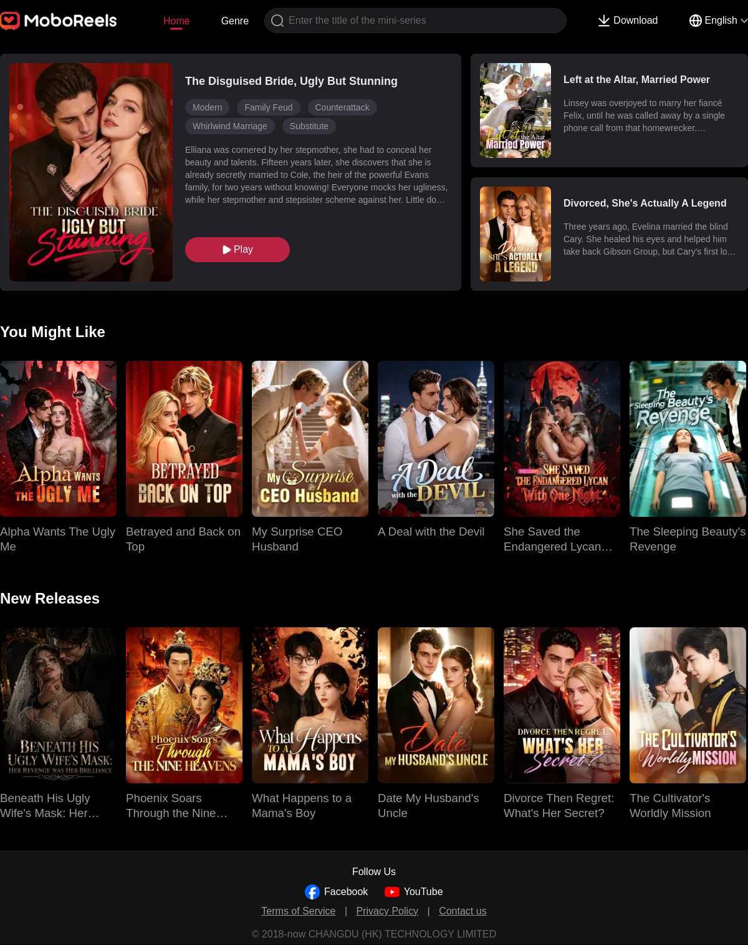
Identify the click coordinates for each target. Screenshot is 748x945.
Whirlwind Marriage (230, 126)
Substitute (309, 126)
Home (176, 21)
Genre (235, 21)
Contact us (462, 911)
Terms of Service (298, 911)
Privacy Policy (388, 911)
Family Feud (268, 107)
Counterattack (342, 107)
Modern (207, 107)
